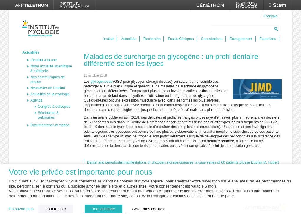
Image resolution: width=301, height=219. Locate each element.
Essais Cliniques (181, 39)
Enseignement (241, 39)
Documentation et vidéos (49, 125)
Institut (108, 39)
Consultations (212, 39)
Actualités (128, 39)
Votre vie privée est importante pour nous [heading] (80, 172)
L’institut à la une (43, 60)
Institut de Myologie (42, 28)
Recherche (152, 39)
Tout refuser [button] (56, 209)
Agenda (36, 100)
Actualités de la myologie (50, 94)
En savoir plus (21, 209)
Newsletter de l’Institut (47, 88)
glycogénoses (101, 81)
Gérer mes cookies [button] (148, 209)
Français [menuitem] (270, 16)
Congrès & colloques (54, 106)
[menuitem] (270, 15)
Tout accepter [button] (103, 209)
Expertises (267, 39)
